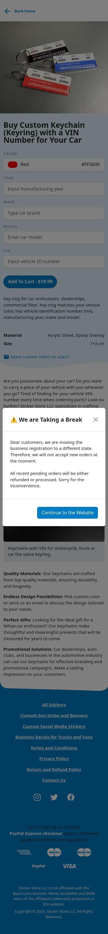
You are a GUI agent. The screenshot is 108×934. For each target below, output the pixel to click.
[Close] (95, 419)
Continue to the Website (67, 512)
